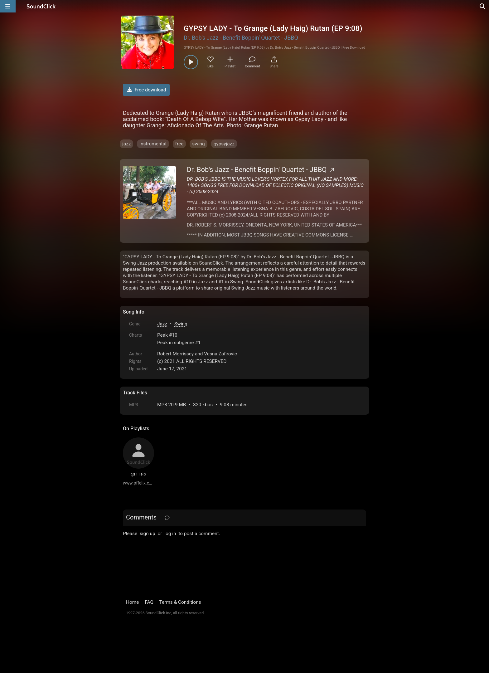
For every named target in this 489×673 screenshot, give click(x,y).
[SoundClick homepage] (41, 6)
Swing (180, 324)
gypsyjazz (224, 144)
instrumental (152, 144)
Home (132, 602)
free (179, 144)
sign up (147, 533)
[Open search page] (483, 6)
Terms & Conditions (180, 602)
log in (170, 533)
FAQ (149, 602)
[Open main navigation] (8, 6)
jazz (126, 144)
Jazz (162, 324)
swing (198, 144)
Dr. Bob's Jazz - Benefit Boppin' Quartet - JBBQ (241, 37)
